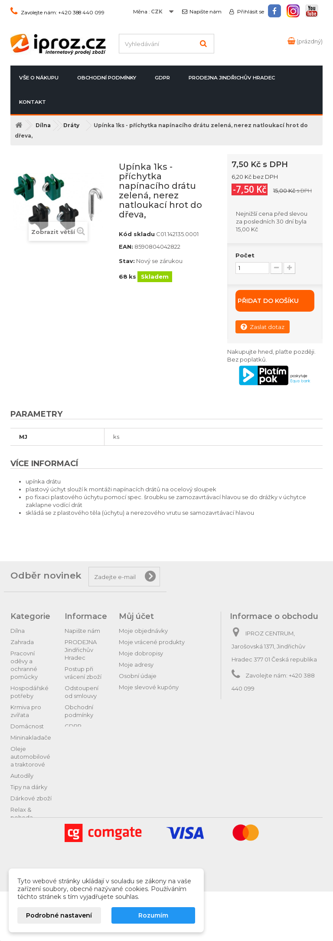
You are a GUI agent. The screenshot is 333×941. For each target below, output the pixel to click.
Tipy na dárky (28, 786)
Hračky (19, 828)
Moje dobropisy (141, 653)
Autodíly (21, 775)
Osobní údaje (138, 675)
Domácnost (27, 726)
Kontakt (32, 102)
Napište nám (205, 12)
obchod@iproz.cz (290, 704)
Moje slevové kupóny (149, 687)
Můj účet (136, 616)
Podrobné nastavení (59, 915)
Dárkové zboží (31, 798)
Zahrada (22, 641)
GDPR (162, 78)
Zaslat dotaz (262, 326)
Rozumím (153, 915)
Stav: (127, 260)
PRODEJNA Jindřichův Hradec (232, 78)
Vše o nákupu (39, 78)
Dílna (17, 630)
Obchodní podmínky (106, 78)
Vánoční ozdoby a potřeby (23, 847)
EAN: (126, 246)
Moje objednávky (143, 630)
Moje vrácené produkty (152, 641)
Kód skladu (137, 233)
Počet (245, 255)
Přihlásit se (250, 12)
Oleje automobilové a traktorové (30, 756)
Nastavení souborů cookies (157, 698)
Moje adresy (136, 664)
